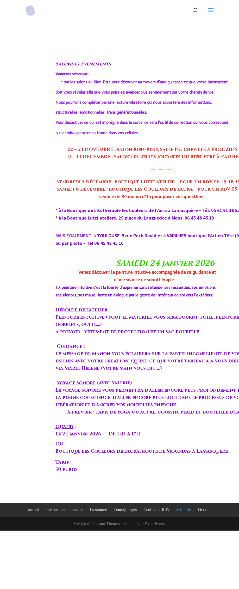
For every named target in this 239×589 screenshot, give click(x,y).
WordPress (155, 523)
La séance (98, 509)
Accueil (33, 509)
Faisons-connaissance (64, 509)
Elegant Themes (106, 523)
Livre (202, 509)
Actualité (183, 509)
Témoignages (125, 509)
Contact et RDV (156, 509)
